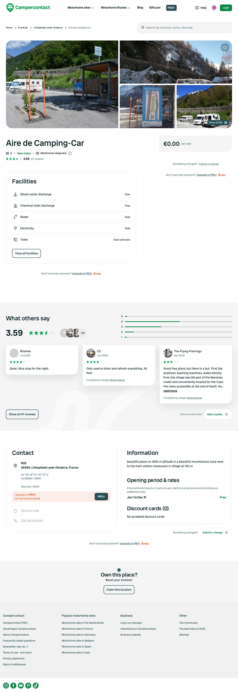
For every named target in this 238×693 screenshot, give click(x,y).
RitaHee (25, 351)
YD (99, 351)
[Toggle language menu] (214, 7)
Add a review (218, 414)
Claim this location (119, 590)
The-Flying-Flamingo (188, 351)
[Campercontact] (28, 8)
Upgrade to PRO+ (82, 273)
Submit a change (209, 164)
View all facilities (26, 253)
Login (226, 7)
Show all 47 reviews (22, 414)
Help (201, 8)
